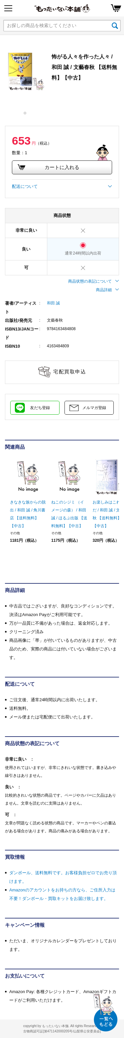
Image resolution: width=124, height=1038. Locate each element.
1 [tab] (25, 113)
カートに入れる (48, 167)
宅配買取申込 (69, 371)
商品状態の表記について (93, 281)
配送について (62, 186)
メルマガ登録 (94, 407)
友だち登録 (40, 407)
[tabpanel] (25, 71)
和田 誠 (53, 303)
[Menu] (8, 8)
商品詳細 (107, 290)
